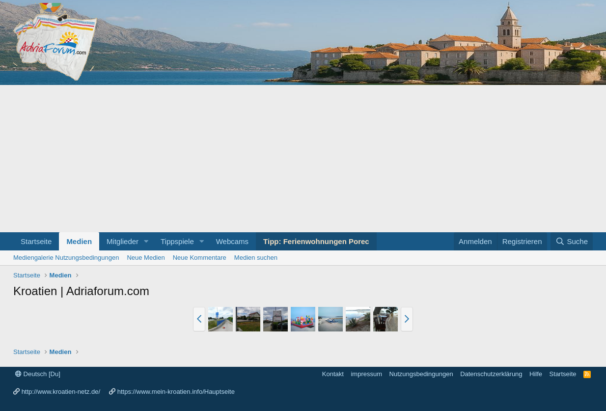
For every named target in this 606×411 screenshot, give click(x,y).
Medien (79, 241)
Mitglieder (122, 241)
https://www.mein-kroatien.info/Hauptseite (176, 391)
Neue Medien (146, 257)
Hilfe (535, 374)
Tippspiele (177, 241)
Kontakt (333, 374)
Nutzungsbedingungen (421, 374)
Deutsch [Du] (37, 374)
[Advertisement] (303, 158)
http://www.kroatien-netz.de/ (61, 391)
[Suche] (572, 241)
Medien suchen (255, 257)
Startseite (36, 241)
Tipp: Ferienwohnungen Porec (316, 241)
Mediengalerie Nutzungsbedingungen (66, 257)
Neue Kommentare (199, 257)
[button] (146, 241)
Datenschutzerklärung (491, 374)
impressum (366, 374)
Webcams (232, 241)
